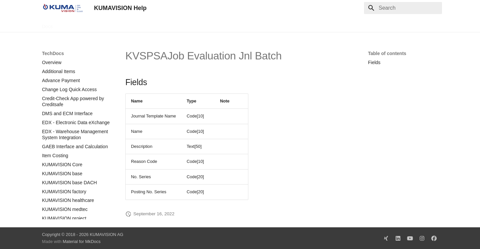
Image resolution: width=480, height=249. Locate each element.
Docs (47, 24)
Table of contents (387, 53)
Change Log (101, 24)
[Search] (403, 8)
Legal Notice (174, 24)
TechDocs (71, 24)
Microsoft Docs (138, 24)
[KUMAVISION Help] (62, 8)
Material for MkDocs (82, 241)
